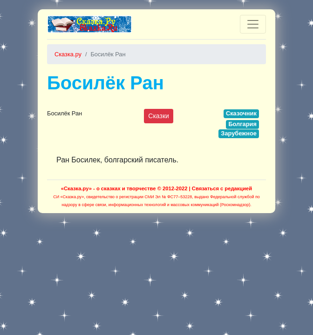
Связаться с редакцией (222, 188)
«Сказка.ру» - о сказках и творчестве (108, 188)
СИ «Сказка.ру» (68, 196)
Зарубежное (239, 133)
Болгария (242, 124)
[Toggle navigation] (253, 24)
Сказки (158, 116)
